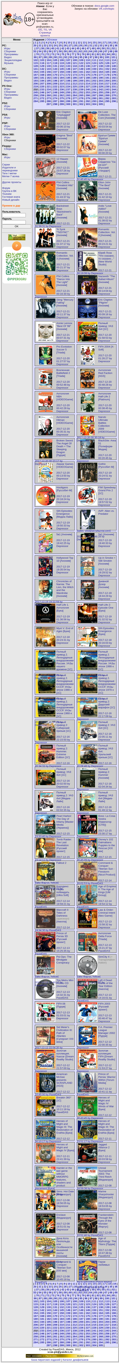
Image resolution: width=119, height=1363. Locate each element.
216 (101, 83)
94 (75, 57)
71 (42, 54)
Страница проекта (45, 34)
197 (62, 80)
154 (36, 71)
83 (103, 54)
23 (50, 45)
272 (42, 98)
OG (40, 29)
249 (62, 92)
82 (98, 54)
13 (84, 42)
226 (81, 86)
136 (88, 66)
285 (42, 101)
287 (55, 101)
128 (36, 66)
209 (55, 83)
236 (62, 89)
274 (55, 98)
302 (81, 104)
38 (42, 48)
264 (75, 95)
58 (60, 51)
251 (75, 92)
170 (55, 74)
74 (57, 54)
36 (116, 45)
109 (81, 60)
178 (107, 74)
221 (48, 86)
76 (67, 54)
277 (75, 98)
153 (114, 68)
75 (62, 54)
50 (103, 48)
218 (114, 83)
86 (35, 57)
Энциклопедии (13, 60)
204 (107, 80)
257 (114, 92)
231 (114, 86)
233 (42, 89)
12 (79, 42)
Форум (6, 188)
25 (60, 45)
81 (93, 54)
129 (42, 66)
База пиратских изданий (45, 1359)
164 (101, 71)
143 (48, 68)
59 (65, 51)
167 (36, 74)
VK (50, 29)
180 (36, 77)
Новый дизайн (10, 199)
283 (114, 98)
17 (104, 42)
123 (88, 63)
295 (107, 101)
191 (107, 77)
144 (55, 68)
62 (80, 51)
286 (48, 101)
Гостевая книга (11, 196)
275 (62, 98)
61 (75, 51)
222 (55, 86)
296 (114, 101)
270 (114, 95)
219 (36, 86)
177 (101, 74)
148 (81, 68)
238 (75, 89)
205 (114, 80)
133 (68, 66)
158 (62, 71)
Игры (7, 48)
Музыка (8, 63)
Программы (11, 54)
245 (36, 92)
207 (42, 83)
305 (101, 104)
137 (94, 66)
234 (48, 89)
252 (81, 92)
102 (36, 60)
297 (48, 104)
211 (68, 83)
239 (81, 89)
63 (85, 51)
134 (75, 66)
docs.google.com (104, 5)
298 (55, 104)
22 (45, 45)
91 (60, 57)
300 (68, 104)
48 (93, 48)
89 (50, 57)
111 (94, 60)
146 (68, 68)
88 (45, 57)
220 (42, 86)
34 (105, 45)
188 (88, 77)
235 (55, 89)
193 (36, 80)
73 (52, 54)
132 (62, 66)
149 (88, 68)
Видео (8, 57)
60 (70, 51)
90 (55, 57)
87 (40, 57)
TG (45, 29)
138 (101, 66)
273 (48, 98)
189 (94, 77)
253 (88, 92)
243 (107, 89)
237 (68, 89)
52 (113, 48)
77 (72, 54)
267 (94, 95)
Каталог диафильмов (75, 1359)
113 (107, 60)
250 (68, 92)
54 (40, 51)
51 (108, 48)
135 (81, 66)
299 (62, 104)
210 (62, 83)
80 (88, 54)
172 (68, 74)
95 (80, 57)
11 (74, 42)
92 (65, 57)
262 (62, 95)
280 (94, 98)
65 (95, 51)
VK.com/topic (106, 8)
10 (68, 42)
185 (68, 77)
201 (88, 80)
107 (68, 60)
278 (81, 98)
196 (55, 80)
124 (94, 63)
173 (75, 74)
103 (42, 60)
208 (48, 83)
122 (81, 63)
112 (101, 60)
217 (107, 83)
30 (85, 45)
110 (88, 60)
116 (42, 63)
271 (36, 98)
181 (42, 77)
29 (80, 45)
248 (55, 92)
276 (68, 98)
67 (105, 51)
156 (48, 71)
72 (47, 54)
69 (116, 51)
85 (113, 54)
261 (55, 95)
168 (42, 74)
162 (88, 71)
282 (107, 98)
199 (75, 80)
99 (101, 57)
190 (101, 77)
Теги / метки (9, 173)
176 (94, 74)
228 (94, 86)
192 (114, 77)
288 (62, 101)
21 (40, 45)
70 (37, 54)
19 (114, 42)
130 (48, 66)
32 (95, 45)
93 (70, 57)
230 (107, 86)
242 (101, 89)
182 (48, 77)
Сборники (10, 51)
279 (88, 98)
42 (62, 48)
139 (107, 66)
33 (100, 45)
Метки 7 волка (10, 176)
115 (36, 63)
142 (42, 68)
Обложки (51, 39)
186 (75, 77)
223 (62, 86)
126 (107, 63)
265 (81, 95)
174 (81, 74)
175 (88, 74)
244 (114, 89)
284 (36, 101)
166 (114, 71)
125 (101, 63)
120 (68, 63)
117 (48, 63)
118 (55, 63)
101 (113, 57)
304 (94, 104)
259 (42, 95)
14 (89, 42)
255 (101, 92)
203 (101, 80)
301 (75, 104)
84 (108, 54)
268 (101, 95)
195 (48, 80)
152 (107, 68)
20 (35, 45)
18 (109, 42)
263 (68, 95)
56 (50, 51)
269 (107, 95)
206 (36, 83)
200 (81, 80)
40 (52, 48)
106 (62, 60)
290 (75, 101)
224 (68, 86)
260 (48, 95)
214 (88, 83)
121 (75, 63)
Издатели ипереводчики (10, 169)
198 (68, 80)
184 (62, 77)
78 (77, 54)
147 (75, 68)
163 (94, 71)
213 (81, 83)
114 (114, 60)
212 (75, 83)
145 (62, 68)
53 (35, 51)
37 (37, 48)
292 (88, 101)
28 (75, 45)
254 (94, 92)
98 (96, 57)
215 (94, 83)
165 (107, 71)
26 (65, 45)
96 (85, 57)
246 (42, 92)
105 (55, 60)
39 (47, 48)
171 (62, 74)
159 (68, 71)
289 (68, 101)
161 (81, 71)
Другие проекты (11, 182)
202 (94, 80)
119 (62, 63)
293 (94, 101)
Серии (6, 164)
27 (70, 45)
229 (101, 86)
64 (90, 51)
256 (107, 92)
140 (114, 66)
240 (88, 89)
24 (55, 45)
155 (42, 71)
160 (75, 71)
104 (48, 60)
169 (48, 74)
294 (101, 101)
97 (91, 57)
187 (81, 77)
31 (90, 45)
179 (114, 74)
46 (83, 48)
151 (101, 68)
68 (110, 51)
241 (94, 89)
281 (101, 98)
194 (42, 80)
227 (88, 86)
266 (88, 95)
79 (83, 54)
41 (57, 48)
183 (55, 77)
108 (75, 60)
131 (55, 66)
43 (67, 48)
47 (88, 48)
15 (94, 42)
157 (55, 71)
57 (55, 51)
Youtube (7, 193)
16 (99, 42)
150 (94, 68)
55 (45, 51)
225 (75, 86)
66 (100, 51)
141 (36, 68)
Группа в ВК (9, 190)
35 (110, 45)
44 (72, 48)
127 (114, 63)
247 (48, 92)
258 (36, 95)
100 (107, 57)
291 (81, 101)
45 (77, 48)
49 (98, 48)
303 (88, 104)
